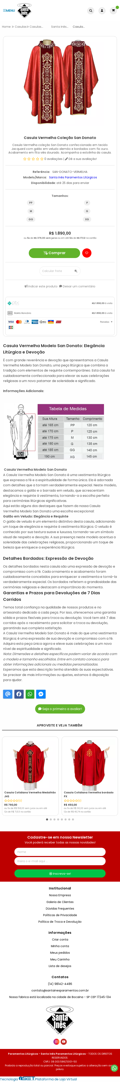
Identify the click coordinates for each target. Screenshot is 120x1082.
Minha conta (60, 946)
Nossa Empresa (60, 895)
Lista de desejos (60, 966)
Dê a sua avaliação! (81, 159)
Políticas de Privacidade (60, 915)
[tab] (60, 304)
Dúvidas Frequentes (60, 908)
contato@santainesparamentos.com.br (60, 990)
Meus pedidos (60, 953)
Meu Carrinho (60, 959)
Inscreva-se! (60, 874)
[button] (47, 819)
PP (30, 202)
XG (87, 219)
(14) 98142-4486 (60, 984)
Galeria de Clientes (60, 902)
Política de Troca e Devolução (60, 922)
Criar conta (60, 939)
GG (31, 219)
